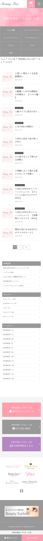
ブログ (32, 45)
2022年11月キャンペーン (11, 281)
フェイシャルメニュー (11, 37)
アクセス (11, 45)
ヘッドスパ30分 (8, 272)
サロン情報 (11, 30)
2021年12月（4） (9, 361)
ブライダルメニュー (32, 37)
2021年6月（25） (9, 378)
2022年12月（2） (9, 334)
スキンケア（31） (9, 312)
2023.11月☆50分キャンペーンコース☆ (16, 268)
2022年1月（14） (9, 356)
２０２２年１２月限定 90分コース (14, 277)
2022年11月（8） (9, 339)
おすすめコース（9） (10, 303)
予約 (10, 53)
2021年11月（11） (9, 365)
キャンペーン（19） (10, 299)
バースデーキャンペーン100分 (13, 285)
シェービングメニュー (32, 30)
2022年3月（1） (8, 348)
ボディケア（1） (8, 316)
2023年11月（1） (8, 330)
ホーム (3, 59)
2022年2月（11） (8, 352)
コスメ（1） (7, 308)
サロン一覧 (11, 59)
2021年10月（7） (9, 370)
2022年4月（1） (8, 343)
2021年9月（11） (8, 374)
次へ (26, 247)
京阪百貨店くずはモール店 (26, 59)
